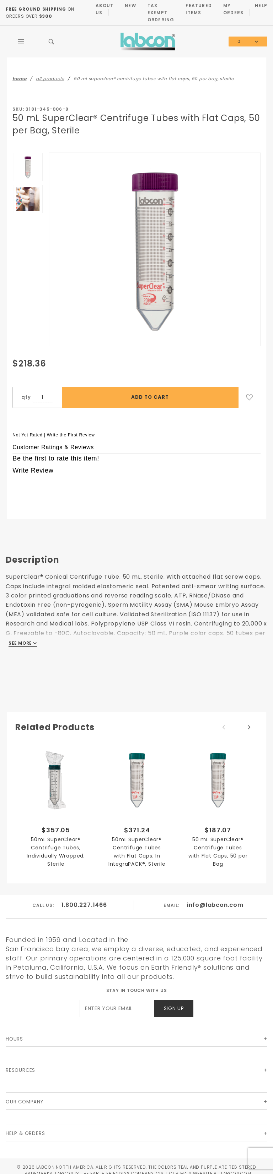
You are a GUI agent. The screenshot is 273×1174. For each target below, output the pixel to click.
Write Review (32, 470)
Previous (223, 727)
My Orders (233, 9)
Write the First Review (71, 434)
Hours (14, 1039)
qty (26, 397)
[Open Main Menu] (21, 41)
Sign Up (174, 1008)
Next (249, 727)
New (130, 5)
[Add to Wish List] (250, 397)
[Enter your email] (117, 1008)
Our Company (24, 1101)
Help (261, 5)
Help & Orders (25, 1133)
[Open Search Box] (51, 41)
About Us (104, 9)
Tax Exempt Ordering (161, 12)
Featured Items (199, 9)
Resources (20, 1070)
